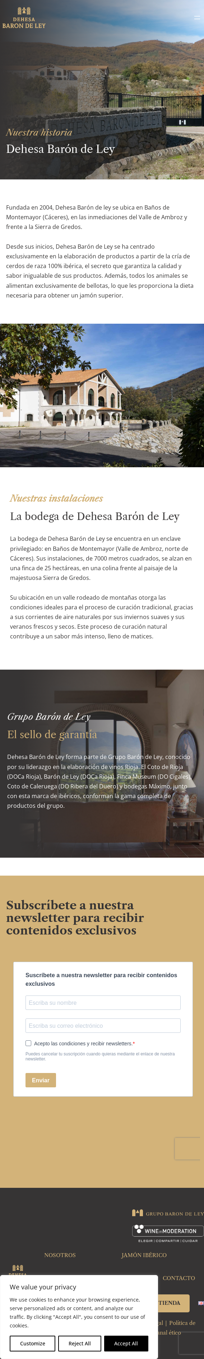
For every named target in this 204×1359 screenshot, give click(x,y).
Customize (32, 1343)
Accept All (126, 1343)
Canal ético (167, 1333)
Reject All (80, 1343)
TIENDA (169, 1303)
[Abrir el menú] (197, 17)
